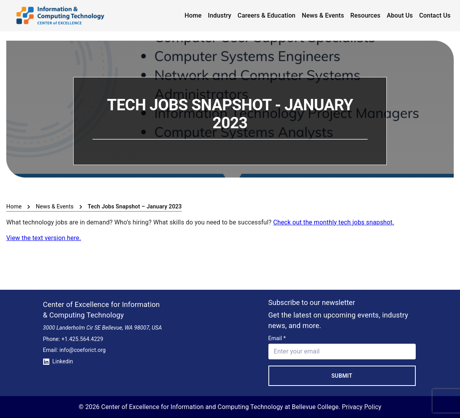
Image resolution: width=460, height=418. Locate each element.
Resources (365, 15)
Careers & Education (266, 15)
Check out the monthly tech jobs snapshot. (333, 222)
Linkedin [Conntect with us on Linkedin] (58, 361)
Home (193, 15)
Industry (220, 15)
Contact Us (435, 15)
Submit (342, 376)
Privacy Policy (362, 407)
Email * (277, 338)
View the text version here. (43, 238)
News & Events (323, 15)
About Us (400, 15)
